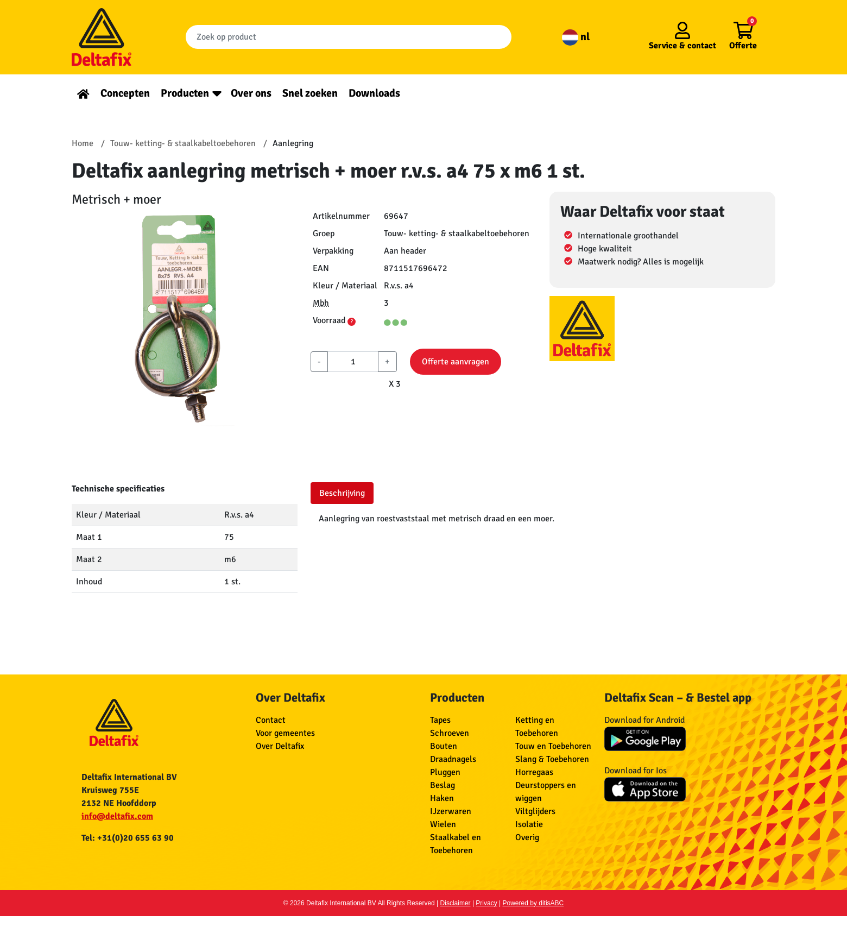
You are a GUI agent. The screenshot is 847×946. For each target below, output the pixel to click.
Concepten (125, 93)
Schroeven (449, 733)
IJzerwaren (450, 811)
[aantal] (352, 361)
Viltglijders (535, 811)
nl (576, 36)
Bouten (443, 746)
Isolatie (529, 824)
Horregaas (534, 772)
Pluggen (445, 772)
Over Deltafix (280, 746)
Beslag (442, 785)
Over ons (251, 93)
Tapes (440, 720)
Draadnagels (453, 759)
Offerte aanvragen (455, 361)
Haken (442, 798)
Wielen (443, 824)
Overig (527, 837)
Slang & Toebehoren (552, 759)
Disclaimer (455, 903)
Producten (185, 93)
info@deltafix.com (117, 816)
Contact (271, 720)
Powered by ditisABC (533, 903)
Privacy (486, 903)
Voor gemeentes (285, 733)
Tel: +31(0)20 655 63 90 (127, 838)
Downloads (374, 93)
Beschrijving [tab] (342, 493)
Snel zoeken (310, 93)
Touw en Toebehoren (553, 746)
